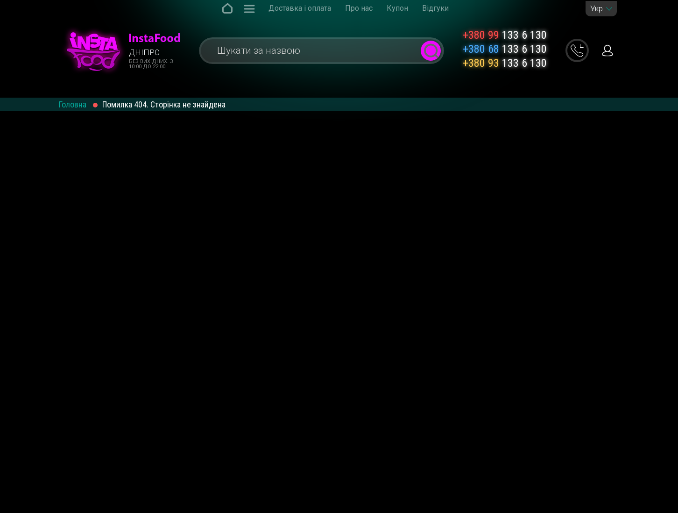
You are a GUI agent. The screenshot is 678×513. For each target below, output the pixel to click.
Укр (596, 9)
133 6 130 (505, 35)
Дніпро (144, 52)
